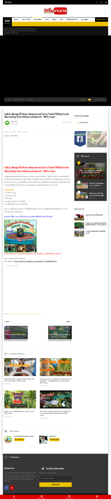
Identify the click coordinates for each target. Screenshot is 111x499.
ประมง (47, 19)
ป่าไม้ (61, 19)
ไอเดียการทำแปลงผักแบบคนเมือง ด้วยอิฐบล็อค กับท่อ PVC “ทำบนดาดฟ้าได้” (96, 224)
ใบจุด (36, 314)
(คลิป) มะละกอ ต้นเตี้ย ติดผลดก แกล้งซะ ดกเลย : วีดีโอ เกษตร (19, 412)
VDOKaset (83, 122)
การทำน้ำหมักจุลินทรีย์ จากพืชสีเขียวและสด (96, 232)
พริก (24, 314)
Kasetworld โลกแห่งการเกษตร (23, 436)
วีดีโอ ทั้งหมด (8, 2)
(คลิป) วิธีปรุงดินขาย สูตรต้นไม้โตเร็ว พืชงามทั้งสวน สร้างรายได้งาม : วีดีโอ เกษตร (19, 380)
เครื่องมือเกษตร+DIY (72, 19)
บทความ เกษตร (26, 19)
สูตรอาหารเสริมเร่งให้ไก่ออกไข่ (94, 215)
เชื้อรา (27, 314)
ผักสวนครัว (19, 314)
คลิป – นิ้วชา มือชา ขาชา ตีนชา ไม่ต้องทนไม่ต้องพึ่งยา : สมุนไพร (91, 172)
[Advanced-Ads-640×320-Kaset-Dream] (90, 139)
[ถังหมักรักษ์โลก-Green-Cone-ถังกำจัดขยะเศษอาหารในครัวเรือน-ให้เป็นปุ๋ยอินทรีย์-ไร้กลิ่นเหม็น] (20, 236)
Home (6, 29)
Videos (11, 29)
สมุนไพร (94, 169)
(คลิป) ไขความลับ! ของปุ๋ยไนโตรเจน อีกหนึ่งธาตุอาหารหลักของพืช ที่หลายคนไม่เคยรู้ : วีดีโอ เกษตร (55, 413)
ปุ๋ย (11, 314)
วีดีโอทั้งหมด (88, 169)
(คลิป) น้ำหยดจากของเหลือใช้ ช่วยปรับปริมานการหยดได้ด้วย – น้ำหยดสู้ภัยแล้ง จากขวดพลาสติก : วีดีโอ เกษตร (56, 381)
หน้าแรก (16, 19)
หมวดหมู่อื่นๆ (84, 19)
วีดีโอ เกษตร (14, 122)
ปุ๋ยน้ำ (14, 314)
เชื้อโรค (32, 314)
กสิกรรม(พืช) (37, 19)
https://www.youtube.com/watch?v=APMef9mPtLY (35, 261)
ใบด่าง (40, 314)
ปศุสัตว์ (54, 19)
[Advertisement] (38, 153)
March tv (52, 436)
